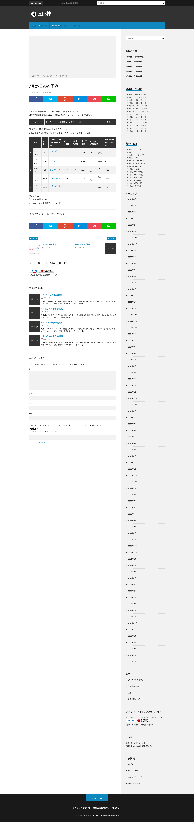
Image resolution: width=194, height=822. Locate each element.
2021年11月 (132, 552)
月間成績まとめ (134, 699)
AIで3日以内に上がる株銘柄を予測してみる (104, 816)
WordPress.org (134, 783)
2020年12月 (132, 623)
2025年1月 (132, 308)
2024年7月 (132, 347)
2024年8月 (132, 340)
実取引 (130, 693)
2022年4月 (132, 520)
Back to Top (97, 798)
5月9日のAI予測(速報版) (51, 295)
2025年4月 (132, 289)
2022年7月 (132, 501)
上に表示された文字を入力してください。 (45, 431)
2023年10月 (132, 405)
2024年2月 (132, 379)
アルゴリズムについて (136, 680)
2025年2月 (132, 302)
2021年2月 (132, 610)
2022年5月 (132, 514)
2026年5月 (132, 206)
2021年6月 (132, 584)
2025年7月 (132, 270)
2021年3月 (132, 604)
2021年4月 (132, 597)
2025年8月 (132, 263)
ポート (52, 161)
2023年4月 (132, 443)
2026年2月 (132, 225)
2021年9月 (132, 565)
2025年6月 (132, 276)
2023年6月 (132, 430)
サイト (31, 414)
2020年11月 (132, 629)
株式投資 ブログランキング (135, 743)
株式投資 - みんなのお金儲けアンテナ (139, 746)
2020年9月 (132, 642)
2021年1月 (132, 617)
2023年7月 (132, 424)
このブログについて (39, 25)
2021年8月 (132, 572)
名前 (31, 394)
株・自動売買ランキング (48, 275)
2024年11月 (132, 321)
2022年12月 (132, 469)
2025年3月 (132, 295)
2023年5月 (132, 437)
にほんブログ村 (34, 275)
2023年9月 (132, 411)
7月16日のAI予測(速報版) (52, 336)
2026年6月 (132, 199)
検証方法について (59, 25)
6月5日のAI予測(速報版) (134, 71)
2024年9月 (132, 334)
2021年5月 (132, 591)
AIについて (75, 25)
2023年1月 (132, 462)
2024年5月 (132, 360)
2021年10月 (132, 559)
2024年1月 (132, 385)
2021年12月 (132, 546)
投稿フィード (133, 771)
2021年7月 (132, 578)
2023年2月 (132, 456)
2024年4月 (132, 366)
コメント (32, 369)
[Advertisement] (72, 56)
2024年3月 (132, 373)
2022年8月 (132, 495)
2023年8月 (132, 417)
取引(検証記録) (46, 92)
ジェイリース (55, 170)
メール (32, 404)
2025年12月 (132, 238)
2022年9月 (132, 488)
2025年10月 (132, 251)
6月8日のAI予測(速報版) (134, 66)
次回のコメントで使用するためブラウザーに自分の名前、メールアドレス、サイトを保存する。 (66, 425)
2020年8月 (132, 649)
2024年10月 (132, 328)
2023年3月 (132, 450)
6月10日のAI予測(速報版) (73, 3)
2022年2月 (132, 533)
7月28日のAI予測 (48, 244)
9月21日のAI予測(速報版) (52, 309)
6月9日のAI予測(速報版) (134, 62)
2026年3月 (132, 218)
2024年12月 (132, 315)
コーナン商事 (55, 178)
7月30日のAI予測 (82, 244)
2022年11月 (132, 475)
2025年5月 (132, 283)
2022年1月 (132, 540)
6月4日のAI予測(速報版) (134, 76)
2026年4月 (132, 212)
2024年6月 (132, 353)
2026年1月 (132, 231)
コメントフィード (135, 777)
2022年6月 (132, 507)
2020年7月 (132, 655)
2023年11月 (132, 398)
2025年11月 (132, 244)
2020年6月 (132, 662)
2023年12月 (132, 392)
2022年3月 (132, 527)
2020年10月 (132, 636)
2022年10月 (132, 482)
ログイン (131, 764)
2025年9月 (132, 257)
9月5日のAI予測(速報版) (51, 322)
